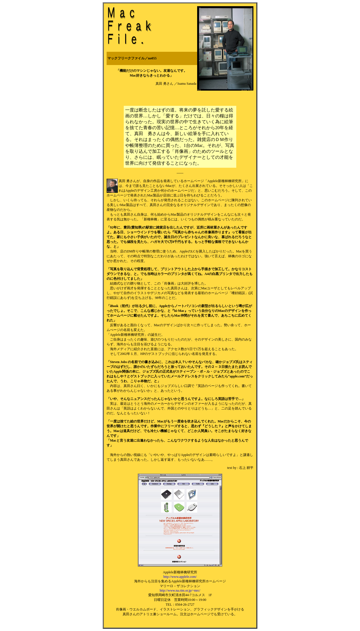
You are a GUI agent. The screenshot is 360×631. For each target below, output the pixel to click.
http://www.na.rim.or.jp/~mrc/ (180, 590)
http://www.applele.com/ (180, 577)
